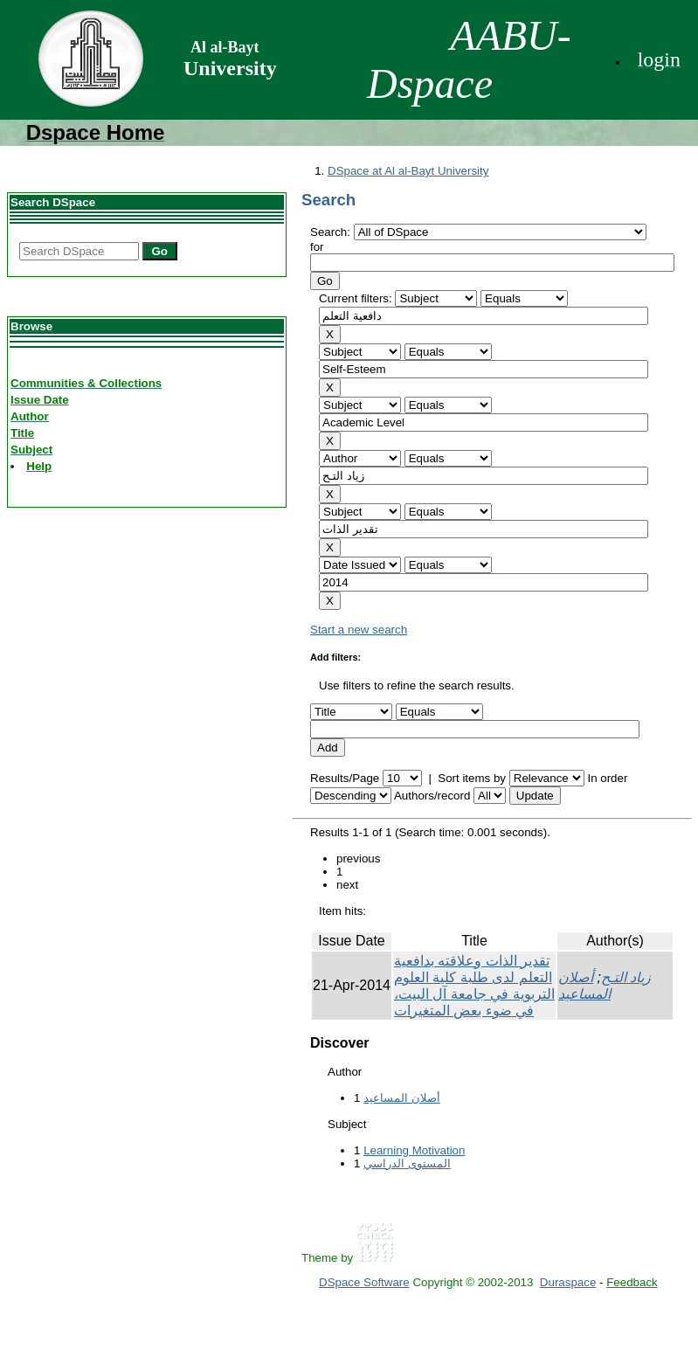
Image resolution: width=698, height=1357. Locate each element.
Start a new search (358, 629)
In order (607, 778)
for (317, 246)
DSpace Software (364, 1282)
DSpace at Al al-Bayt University (408, 170)
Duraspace (568, 1282)
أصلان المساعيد (401, 1097)
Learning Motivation (414, 1150)
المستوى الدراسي (407, 1163)
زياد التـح (626, 977)
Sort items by (472, 778)
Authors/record (432, 795)
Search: (332, 232)
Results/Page (344, 778)
